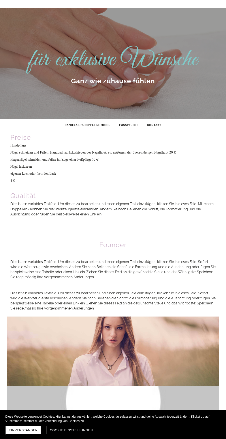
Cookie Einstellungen (71, 430)
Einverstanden (23, 430)
